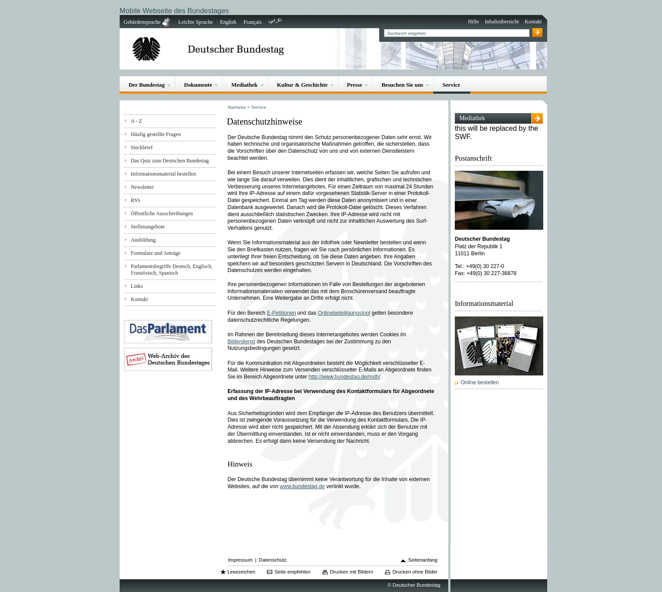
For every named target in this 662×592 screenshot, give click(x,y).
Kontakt (533, 21)
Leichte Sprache (196, 22)
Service (451, 84)
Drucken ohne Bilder (414, 571)
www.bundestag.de (302, 486)
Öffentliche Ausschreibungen (162, 213)
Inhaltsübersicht (502, 21)
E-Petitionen (281, 313)
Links (137, 286)
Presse (354, 84)
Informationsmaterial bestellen (163, 174)
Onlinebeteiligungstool (344, 313)
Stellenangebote (148, 227)
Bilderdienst (241, 341)
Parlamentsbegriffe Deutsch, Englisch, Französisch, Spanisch (171, 269)
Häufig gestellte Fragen (156, 134)
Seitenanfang (423, 560)
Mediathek (244, 84)
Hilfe (473, 21)
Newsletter (142, 187)
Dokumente (198, 84)
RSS (135, 200)
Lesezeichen (241, 571)
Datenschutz (273, 560)
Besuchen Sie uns (402, 84)
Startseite (236, 107)
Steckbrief (142, 147)
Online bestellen (480, 382)
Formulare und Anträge (155, 253)
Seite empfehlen (292, 571)
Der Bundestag (147, 84)
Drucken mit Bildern (351, 571)
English (228, 22)
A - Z (136, 121)
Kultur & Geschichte (302, 84)
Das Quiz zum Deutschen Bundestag (170, 161)
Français (253, 22)
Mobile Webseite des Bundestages (174, 11)
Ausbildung (143, 240)
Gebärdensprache (142, 22)
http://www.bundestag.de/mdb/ (344, 377)
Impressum (240, 560)
